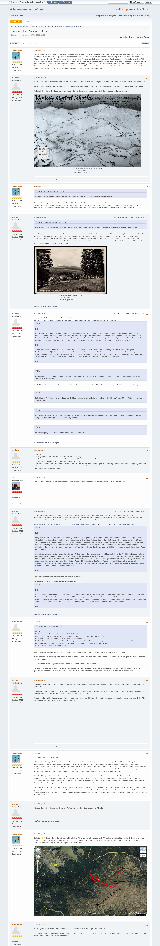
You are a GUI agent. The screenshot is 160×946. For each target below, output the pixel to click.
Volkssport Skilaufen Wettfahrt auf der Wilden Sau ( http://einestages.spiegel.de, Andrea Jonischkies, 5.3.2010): (75, 320)
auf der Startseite (123, 16)
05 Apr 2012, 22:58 (39, 50)
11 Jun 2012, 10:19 (40, 753)
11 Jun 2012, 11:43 (40, 804)
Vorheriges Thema (127, 37)
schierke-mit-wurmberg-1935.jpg (70, 295)
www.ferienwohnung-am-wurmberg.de (46, 179)
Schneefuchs (18, 622)
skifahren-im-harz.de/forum (27, 9)
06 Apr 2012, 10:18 (41, 77)
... (34, 43)
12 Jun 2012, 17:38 (40, 924)
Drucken (145, 43)
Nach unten (15, 43)
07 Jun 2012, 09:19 (40, 450)
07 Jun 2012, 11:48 (40, 477)
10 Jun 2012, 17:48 (40, 680)
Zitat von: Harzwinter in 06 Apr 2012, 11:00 (51, 222)
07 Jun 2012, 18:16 (40, 621)
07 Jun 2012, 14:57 (40, 511)
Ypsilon (15, 450)
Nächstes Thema (142, 37)
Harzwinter (17, 50)
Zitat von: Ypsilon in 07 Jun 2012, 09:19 (50, 626)
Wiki (87, 693)
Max (14, 478)
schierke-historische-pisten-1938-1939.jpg (88, 168)
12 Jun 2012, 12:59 (40, 834)
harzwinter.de (121, 91)
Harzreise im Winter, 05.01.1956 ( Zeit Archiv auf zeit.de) (55, 581)
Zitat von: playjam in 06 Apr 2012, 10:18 (50, 191)
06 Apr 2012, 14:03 (41, 217)
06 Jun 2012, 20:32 (40, 314)
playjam (15, 78)
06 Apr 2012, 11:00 (39, 186)
